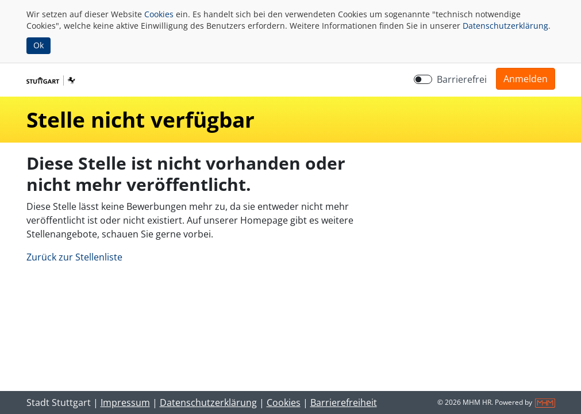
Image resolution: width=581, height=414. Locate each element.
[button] (525, 79)
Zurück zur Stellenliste (74, 257)
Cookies (159, 14)
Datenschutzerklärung (505, 25)
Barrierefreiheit (343, 402)
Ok (38, 45)
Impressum (125, 402)
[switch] (423, 79)
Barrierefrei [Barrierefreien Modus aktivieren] (462, 79)
